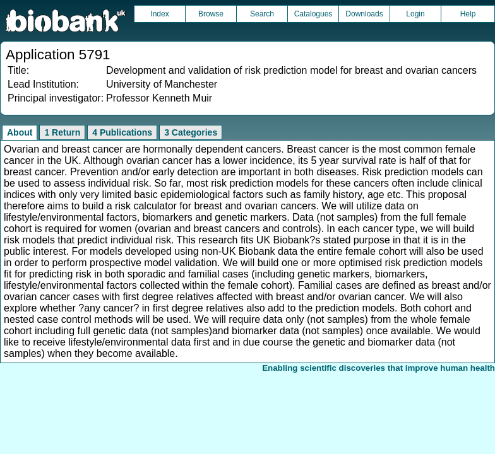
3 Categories (190, 132)
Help (468, 13)
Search (262, 13)
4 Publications (122, 132)
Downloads (364, 13)
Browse (211, 13)
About (19, 132)
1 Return (62, 132)
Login (415, 13)
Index (159, 13)
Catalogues (313, 13)
